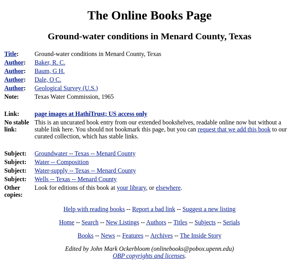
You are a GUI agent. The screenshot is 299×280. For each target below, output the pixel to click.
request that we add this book (234, 129)
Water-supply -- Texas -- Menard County (85, 170)
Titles (180, 222)
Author (14, 62)
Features (132, 235)
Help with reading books (94, 209)
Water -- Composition (62, 162)
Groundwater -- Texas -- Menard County (85, 153)
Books (85, 235)
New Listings (122, 222)
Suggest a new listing (209, 209)
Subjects (205, 222)
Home (66, 222)
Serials (231, 222)
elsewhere (168, 187)
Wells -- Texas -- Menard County (76, 179)
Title (10, 54)
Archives (161, 235)
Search (90, 222)
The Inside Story (201, 235)
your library (131, 187)
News (108, 235)
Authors (156, 222)
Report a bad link (153, 209)
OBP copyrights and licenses (149, 255)
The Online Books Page (149, 15)
